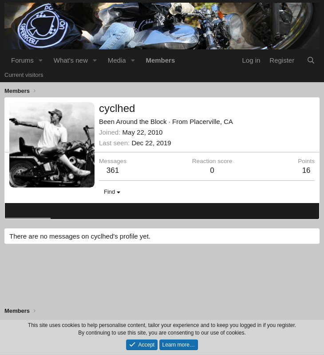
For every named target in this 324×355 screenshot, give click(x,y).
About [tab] (147, 210)
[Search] (311, 60)
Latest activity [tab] (75, 210)
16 (306, 170)
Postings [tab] (117, 210)
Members (160, 60)
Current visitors (23, 75)
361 (113, 170)
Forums (22, 60)
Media (117, 60)
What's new (71, 60)
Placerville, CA (211, 121)
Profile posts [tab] (27, 210)
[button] (41, 60)
